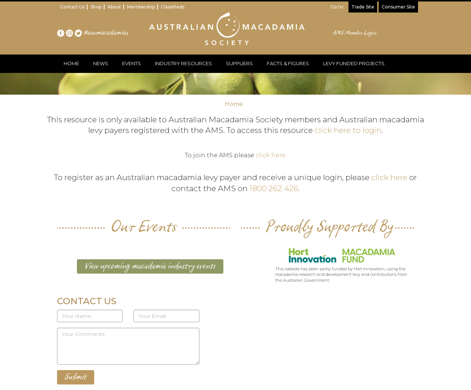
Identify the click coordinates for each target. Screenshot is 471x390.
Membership (141, 7)
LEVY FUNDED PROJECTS (354, 63)
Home (234, 104)
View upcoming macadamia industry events (150, 266)
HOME (71, 63)
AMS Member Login (355, 33)
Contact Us (72, 7)
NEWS (100, 63)
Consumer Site (398, 7)
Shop (96, 7)
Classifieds (172, 7)
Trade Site (362, 7)
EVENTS (131, 63)
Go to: (337, 7)
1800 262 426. (274, 188)
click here (271, 155)
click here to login (348, 130)
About (114, 7)
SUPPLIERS (239, 63)
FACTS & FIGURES (288, 63)
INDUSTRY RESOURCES (183, 63)
